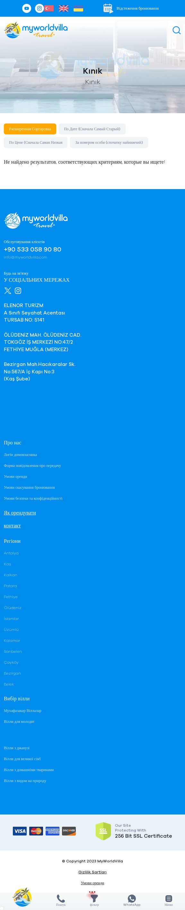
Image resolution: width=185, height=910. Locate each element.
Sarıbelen (13, 651)
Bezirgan (12, 673)
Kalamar (12, 640)
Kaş (7, 564)
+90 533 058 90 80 (32, 249)
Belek (9, 684)
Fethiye (11, 597)
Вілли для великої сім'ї (22, 759)
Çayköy (11, 662)
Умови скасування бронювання (29, 487)
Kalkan (10, 575)
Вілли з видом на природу (25, 781)
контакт (12, 525)
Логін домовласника (20, 455)
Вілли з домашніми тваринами (29, 770)
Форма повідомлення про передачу (32, 466)
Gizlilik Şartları (92, 872)
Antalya (11, 553)
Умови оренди (15, 476)
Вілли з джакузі (17, 748)
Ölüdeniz (13, 608)
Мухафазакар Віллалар (22, 711)
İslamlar (11, 619)
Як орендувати (20, 512)
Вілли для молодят (19, 721)
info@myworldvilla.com (25, 257)
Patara (10, 586)
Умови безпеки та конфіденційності (33, 498)
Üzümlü (11, 630)
